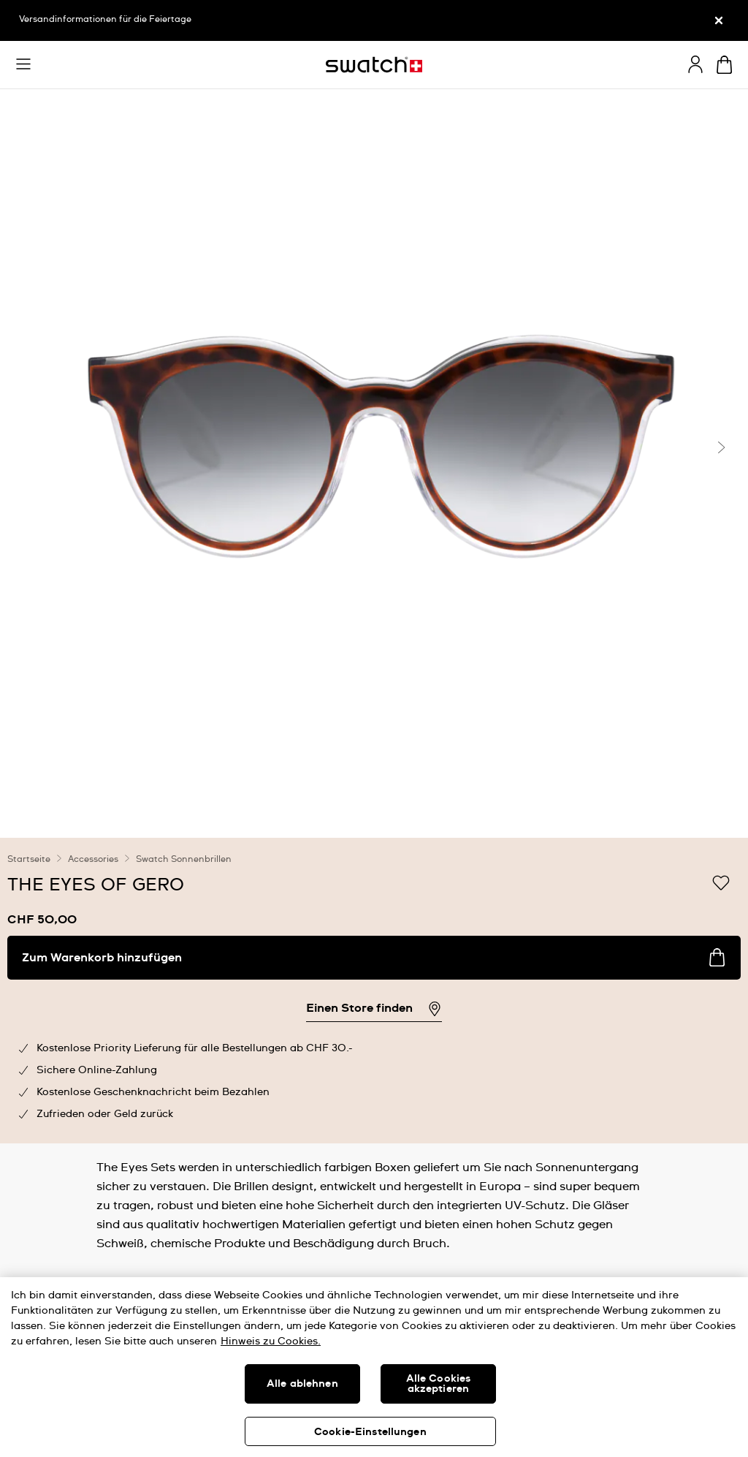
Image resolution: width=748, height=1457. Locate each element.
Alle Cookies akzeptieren (438, 1384)
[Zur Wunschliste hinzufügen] (721, 884)
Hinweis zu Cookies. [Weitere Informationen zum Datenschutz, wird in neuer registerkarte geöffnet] (271, 1341)
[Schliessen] (719, 20)
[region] (374, 990)
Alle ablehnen (302, 1384)
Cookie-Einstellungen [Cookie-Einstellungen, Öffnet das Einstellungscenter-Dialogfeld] (370, 1432)
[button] (23, 64)
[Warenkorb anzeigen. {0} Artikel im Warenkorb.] (724, 65)
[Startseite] (374, 64)
